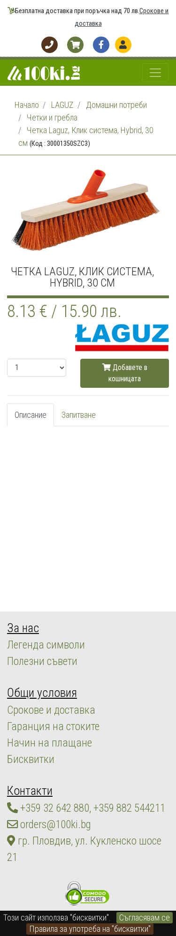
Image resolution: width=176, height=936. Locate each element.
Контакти (30, 791)
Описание (30, 415)
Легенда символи (46, 644)
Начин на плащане (49, 742)
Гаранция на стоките (53, 726)
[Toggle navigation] (155, 72)
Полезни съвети (42, 661)
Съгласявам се (144, 917)
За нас (23, 628)
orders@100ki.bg (49, 824)
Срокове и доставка (51, 710)
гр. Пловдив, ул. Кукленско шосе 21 (84, 849)
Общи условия (42, 693)
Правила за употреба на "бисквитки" (90, 929)
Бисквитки (30, 759)
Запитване (78, 415)
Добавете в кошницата (124, 373)
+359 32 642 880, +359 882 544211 (86, 808)
